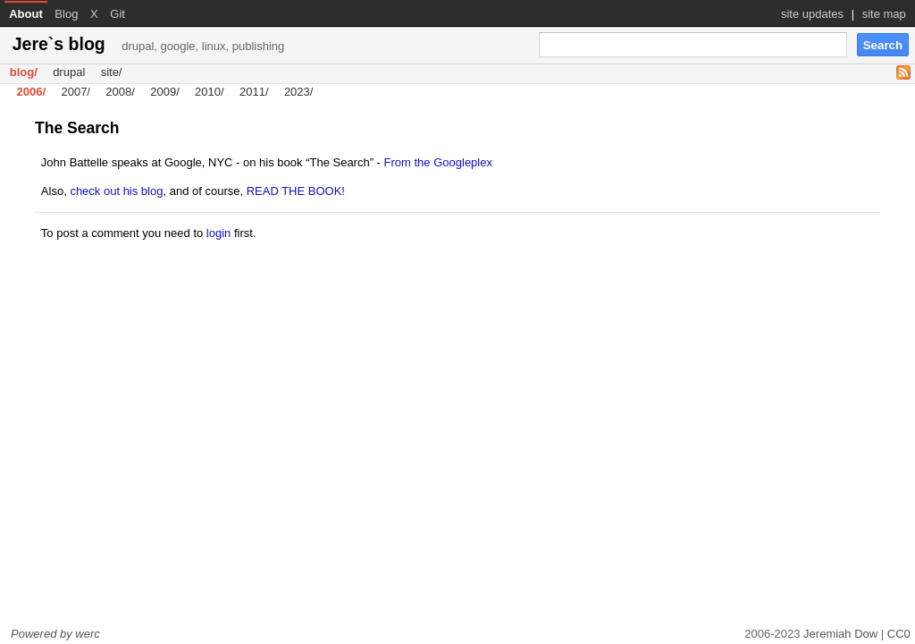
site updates (812, 14)
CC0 (899, 633)
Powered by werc (55, 633)
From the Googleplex (438, 162)
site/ (111, 73)
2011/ (254, 92)
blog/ (24, 73)
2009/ (165, 92)
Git (117, 14)
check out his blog (116, 191)
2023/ (299, 92)
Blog (66, 14)
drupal (69, 73)
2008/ (120, 92)
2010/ (209, 92)
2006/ (31, 92)
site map (884, 14)
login (218, 233)
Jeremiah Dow (840, 633)
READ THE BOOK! (296, 191)
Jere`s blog (149, 44)
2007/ (75, 92)
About (26, 14)
